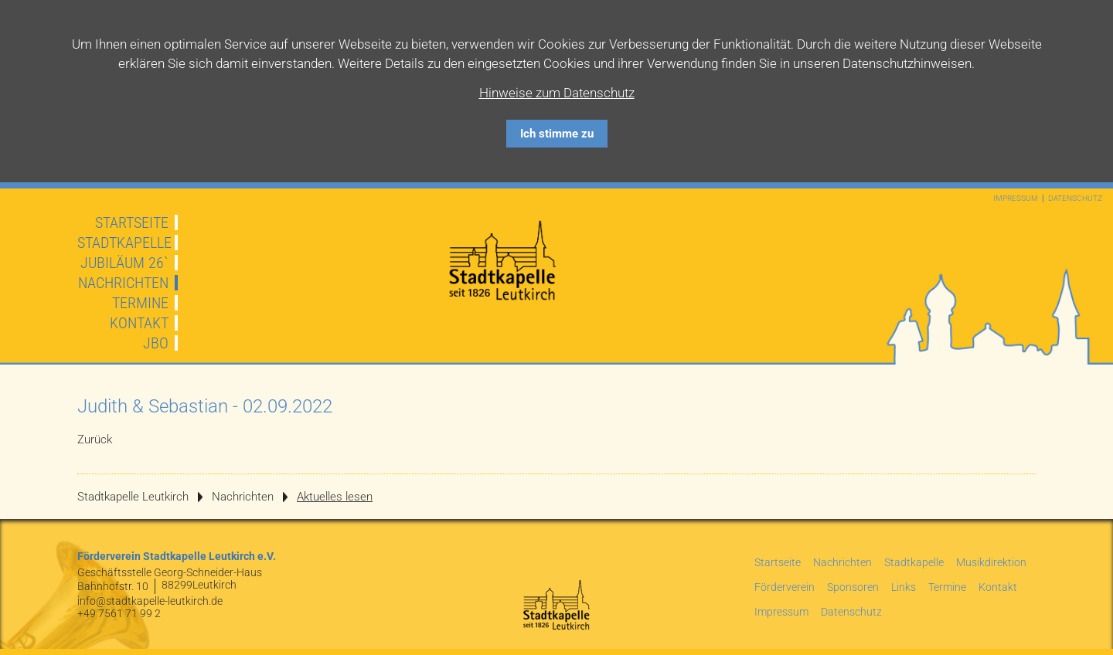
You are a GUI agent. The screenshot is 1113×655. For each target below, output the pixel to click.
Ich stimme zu (557, 134)
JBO (155, 343)
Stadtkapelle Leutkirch (133, 497)
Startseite (131, 222)
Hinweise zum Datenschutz (557, 92)
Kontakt (139, 323)
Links (903, 587)
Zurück (94, 439)
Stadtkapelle (124, 242)
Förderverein (784, 587)
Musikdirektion (991, 562)
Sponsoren (853, 587)
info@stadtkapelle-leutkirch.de (150, 601)
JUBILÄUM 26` (124, 262)
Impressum (1015, 198)
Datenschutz (1075, 198)
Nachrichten (123, 282)
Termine (140, 303)
